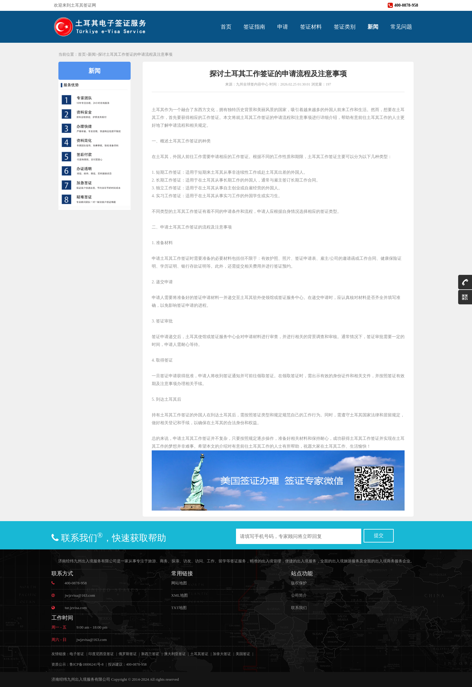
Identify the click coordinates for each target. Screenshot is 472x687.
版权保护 (299, 583)
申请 (282, 27)
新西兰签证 (150, 654)
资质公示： (60, 664)
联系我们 (299, 607)
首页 (226, 27)
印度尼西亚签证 (101, 654)
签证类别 (345, 27)
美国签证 (243, 654)
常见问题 (401, 27)
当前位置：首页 (72, 54)
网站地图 (179, 583)
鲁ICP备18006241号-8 (87, 664)
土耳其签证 (199, 654)
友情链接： (60, 654)
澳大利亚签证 (175, 654)
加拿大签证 (222, 654)
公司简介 (299, 595)
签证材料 (311, 27)
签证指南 (254, 27)
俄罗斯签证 (128, 654)
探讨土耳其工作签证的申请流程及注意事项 (135, 54)
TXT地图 (179, 607)
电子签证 (77, 654)
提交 (379, 535)
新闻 (373, 27)
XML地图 (179, 595)
